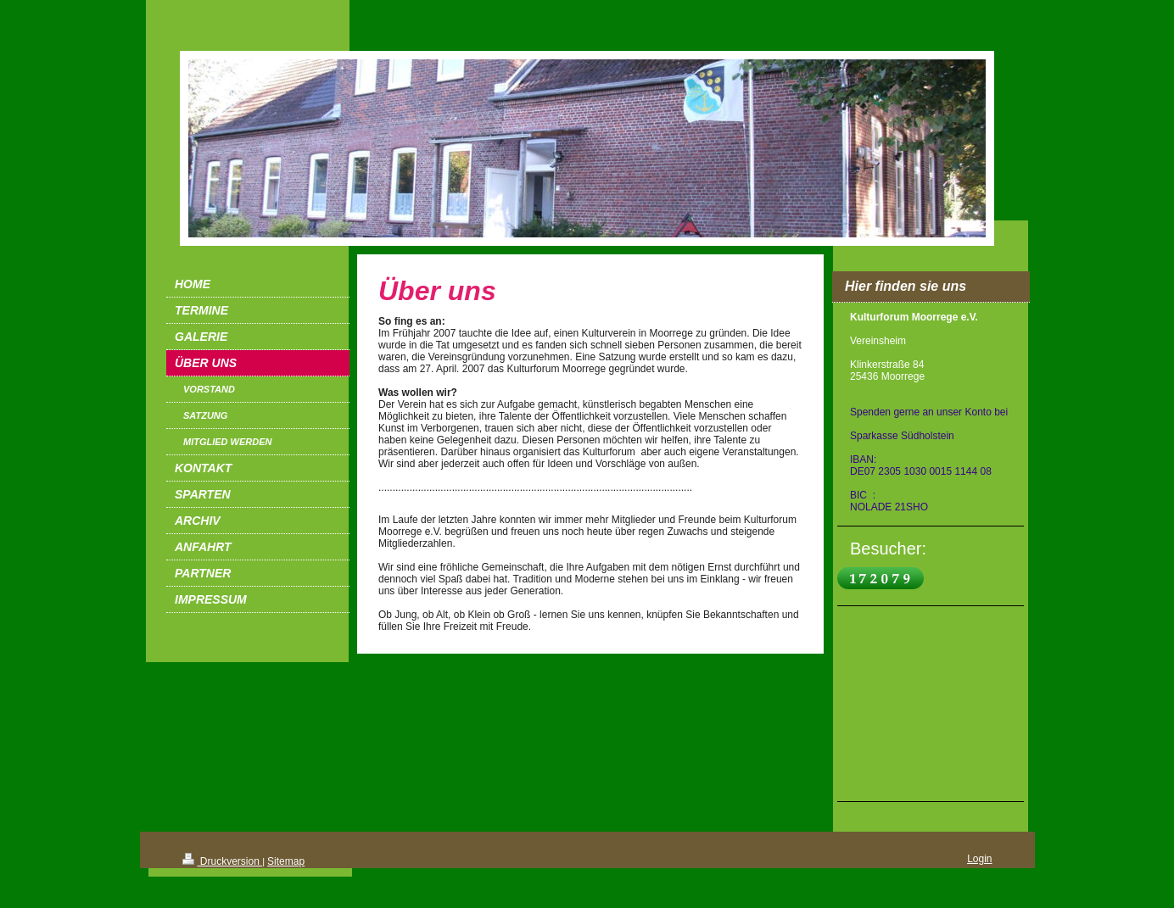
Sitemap (286, 861)
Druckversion (222, 861)
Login (979, 859)
